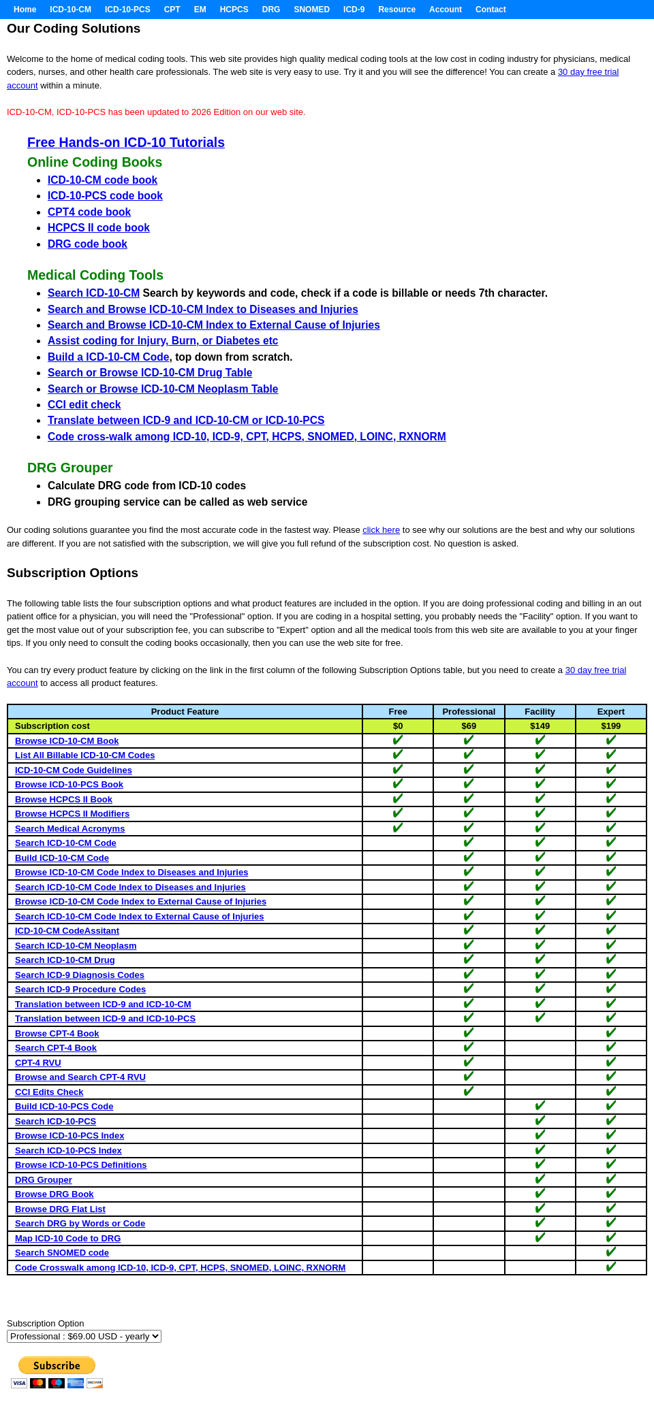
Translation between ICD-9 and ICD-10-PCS (105, 1018)
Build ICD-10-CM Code (62, 858)
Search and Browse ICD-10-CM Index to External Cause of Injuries (214, 325)
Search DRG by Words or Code (80, 1223)
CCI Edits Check (49, 1092)
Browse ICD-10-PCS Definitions (81, 1165)
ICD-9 (353, 9)
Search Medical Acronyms (70, 828)
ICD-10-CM (70, 9)
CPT (172, 9)
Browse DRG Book (54, 1194)
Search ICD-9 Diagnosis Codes (79, 975)
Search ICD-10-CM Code (65, 843)
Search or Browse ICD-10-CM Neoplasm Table (163, 389)
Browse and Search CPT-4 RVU (80, 1077)
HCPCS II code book (99, 227)
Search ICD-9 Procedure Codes (80, 989)
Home (25, 9)
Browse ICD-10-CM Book (67, 741)
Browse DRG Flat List (60, 1209)
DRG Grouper (43, 1180)
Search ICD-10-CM (94, 293)
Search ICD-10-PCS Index (68, 1150)
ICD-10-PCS (128, 9)
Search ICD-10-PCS (55, 1121)
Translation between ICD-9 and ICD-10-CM (103, 1004)
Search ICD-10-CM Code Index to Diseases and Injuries (130, 887)
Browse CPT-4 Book (57, 1033)
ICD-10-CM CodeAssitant (67, 931)
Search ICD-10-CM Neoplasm (75, 946)
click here (381, 530)
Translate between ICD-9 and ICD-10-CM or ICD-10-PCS (186, 420)
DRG (271, 9)
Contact (491, 9)
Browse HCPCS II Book (63, 799)
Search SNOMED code (62, 1252)
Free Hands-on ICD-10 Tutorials (126, 142)
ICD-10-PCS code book (105, 195)
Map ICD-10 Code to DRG (68, 1238)
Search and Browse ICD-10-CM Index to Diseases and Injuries (203, 309)
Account (445, 9)
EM (200, 9)
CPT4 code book (89, 212)
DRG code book (87, 244)
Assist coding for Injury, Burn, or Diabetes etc (163, 340)
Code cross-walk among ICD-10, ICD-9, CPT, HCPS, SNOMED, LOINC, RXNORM (247, 436)
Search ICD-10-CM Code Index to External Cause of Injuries (139, 916)
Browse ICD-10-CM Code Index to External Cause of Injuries (140, 901)
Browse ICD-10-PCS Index (69, 1135)
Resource (397, 9)
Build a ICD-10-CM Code (108, 357)
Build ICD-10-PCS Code (64, 1106)
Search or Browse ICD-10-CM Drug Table (150, 372)
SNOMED (312, 9)
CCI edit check (84, 404)
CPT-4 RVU (38, 1063)
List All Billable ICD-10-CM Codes (85, 755)
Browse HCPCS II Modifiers (72, 814)
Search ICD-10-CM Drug (65, 960)
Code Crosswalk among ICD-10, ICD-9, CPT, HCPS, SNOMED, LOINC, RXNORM (180, 1267)
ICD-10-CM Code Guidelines (73, 770)
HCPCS (234, 9)
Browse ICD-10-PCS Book (69, 784)
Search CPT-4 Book (56, 1048)
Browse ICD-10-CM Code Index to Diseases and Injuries (131, 872)
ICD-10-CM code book (102, 180)
